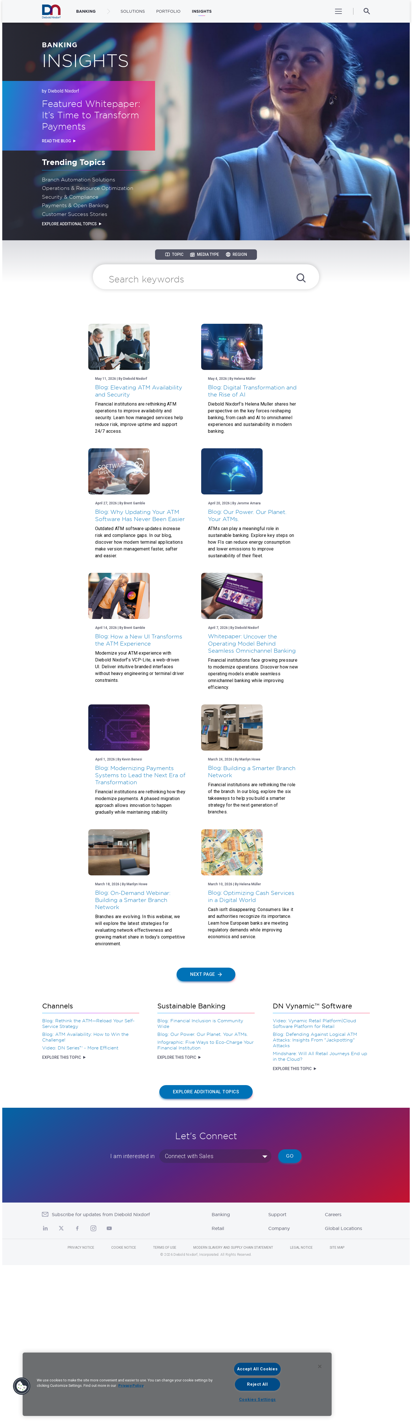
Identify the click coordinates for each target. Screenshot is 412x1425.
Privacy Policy (130, 1385)
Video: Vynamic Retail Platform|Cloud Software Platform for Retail (314, 1183)
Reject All (257, 1384)
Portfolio (168, 11)
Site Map (337, 1407)
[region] (177, 1384)
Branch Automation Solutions (78, 179)
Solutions (133, 11)
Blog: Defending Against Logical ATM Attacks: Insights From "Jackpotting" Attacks (315, 1199)
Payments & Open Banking (75, 205)
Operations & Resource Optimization (87, 188)
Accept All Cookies (257, 1369)
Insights (202, 11)
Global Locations (343, 1388)
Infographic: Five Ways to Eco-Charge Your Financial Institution (205, 1204)
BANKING (86, 11)
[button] (22, 1386)
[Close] (320, 1366)
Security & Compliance (70, 197)
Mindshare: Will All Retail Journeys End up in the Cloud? (320, 1216)
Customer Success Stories (74, 214)
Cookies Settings (257, 1399)
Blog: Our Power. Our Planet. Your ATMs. (202, 1194)
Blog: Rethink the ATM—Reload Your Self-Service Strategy (88, 1183)
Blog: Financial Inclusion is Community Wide (200, 1183)
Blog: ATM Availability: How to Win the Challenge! (85, 1197)
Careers (333, 1374)
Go (290, 1315)
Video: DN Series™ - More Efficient (80, 1207)
